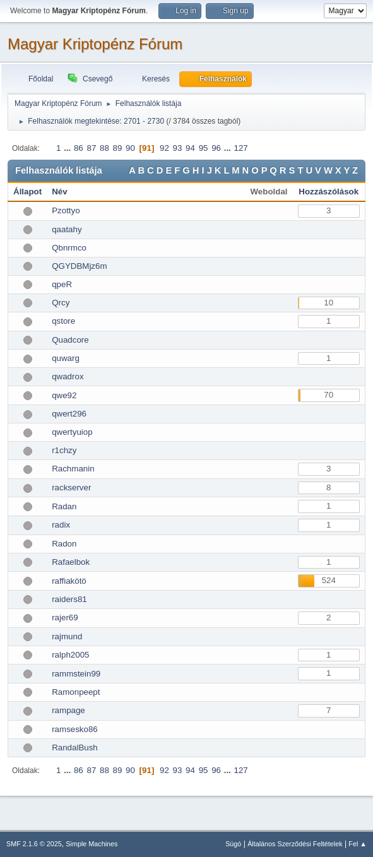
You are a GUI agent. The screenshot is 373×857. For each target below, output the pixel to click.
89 (117, 148)
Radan (64, 506)
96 (216, 148)
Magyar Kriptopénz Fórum (95, 43)
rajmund (67, 636)
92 (164, 148)
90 (130, 148)
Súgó (233, 844)
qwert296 (69, 413)
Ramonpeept (76, 692)
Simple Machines (91, 844)
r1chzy (64, 450)
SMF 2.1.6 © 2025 (34, 844)
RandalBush (75, 747)
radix (61, 524)
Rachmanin (73, 468)
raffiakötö (69, 581)
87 (91, 148)
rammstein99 (76, 673)
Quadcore (70, 340)
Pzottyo (66, 210)
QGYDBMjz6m (79, 266)
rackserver (71, 487)
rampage (68, 710)
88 (104, 148)
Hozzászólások (328, 191)
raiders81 (69, 599)
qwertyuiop (72, 432)
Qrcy (60, 302)
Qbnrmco (69, 247)
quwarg (66, 358)
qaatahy (66, 229)
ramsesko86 (75, 729)
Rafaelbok (71, 562)
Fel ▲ (357, 844)
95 (203, 148)
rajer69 (65, 617)
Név (59, 191)
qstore (63, 321)
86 (78, 148)
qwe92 (64, 395)
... (68, 148)
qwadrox (67, 376)
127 (241, 148)
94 (190, 148)
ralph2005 (70, 654)
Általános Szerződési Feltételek (294, 844)
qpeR (62, 284)
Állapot (27, 191)
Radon (64, 543)
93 (177, 148)
